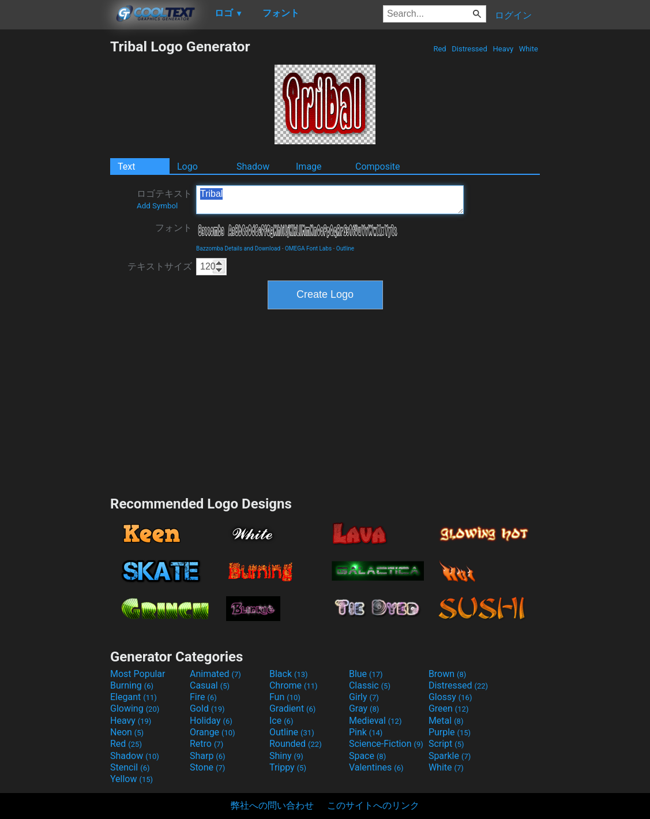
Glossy (450, 696)
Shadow (252, 166)
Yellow (131, 778)
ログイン (513, 15)
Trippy (287, 767)
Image (309, 166)
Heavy (503, 48)
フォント (173, 227)
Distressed (469, 48)
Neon (127, 732)
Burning (131, 685)
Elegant (133, 696)
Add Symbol (157, 205)
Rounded (295, 743)
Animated (215, 673)
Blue (366, 673)
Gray (364, 708)
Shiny (286, 755)
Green (449, 708)
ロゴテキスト (164, 199)
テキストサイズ (159, 266)
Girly (364, 696)
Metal (446, 720)
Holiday (211, 720)
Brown (447, 673)
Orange (212, 732)
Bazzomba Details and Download (238, 248)
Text (126, 166)
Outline (345, 248)
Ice (281, 720)
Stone (207, 767)
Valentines (376, 767)
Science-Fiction (386, 743)
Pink (366, 732)
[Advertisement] (55, 211)
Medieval (375, 720)
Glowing (134, 708)
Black (288, 673)
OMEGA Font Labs (308, 248)
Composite (377, 166)
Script (446, 743)
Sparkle (450, 755)
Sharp (208, 755)
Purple (450, 732)
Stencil (129, 767)
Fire (203, 696)
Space (367, 755)
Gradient (292, 708)
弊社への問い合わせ (272, 805)
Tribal (330, 199)
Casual (210, 685)
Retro (206, 743)
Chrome (293, 685)
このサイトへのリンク (373, 805)
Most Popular (138, 673)
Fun (284, 696)
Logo (187, 166)
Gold (207, 708)
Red (439, 48)
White (528, 48)
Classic (369, 685)
